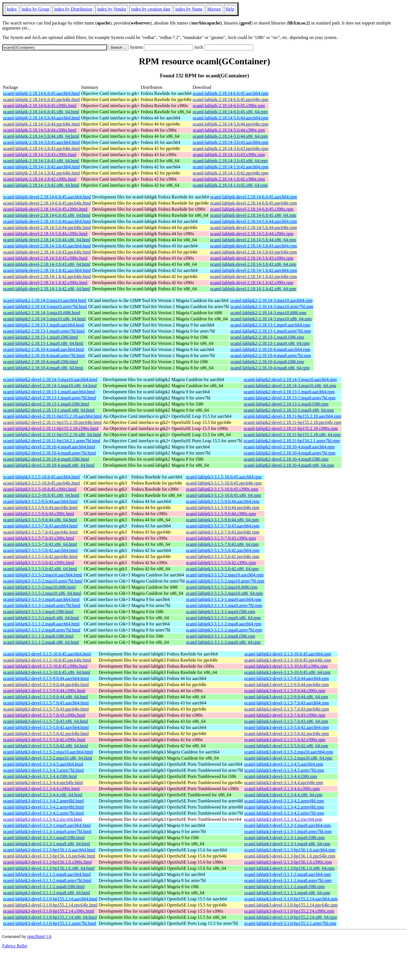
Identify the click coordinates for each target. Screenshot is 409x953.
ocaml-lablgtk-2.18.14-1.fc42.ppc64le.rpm (230, 173)
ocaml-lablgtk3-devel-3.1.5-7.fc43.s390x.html (44, 715)
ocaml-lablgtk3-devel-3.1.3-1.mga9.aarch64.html (47, 825)
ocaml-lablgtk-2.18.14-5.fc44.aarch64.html (41, 118)
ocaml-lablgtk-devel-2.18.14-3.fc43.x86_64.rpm (253, 264)
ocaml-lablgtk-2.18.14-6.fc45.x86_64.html (41, 111)
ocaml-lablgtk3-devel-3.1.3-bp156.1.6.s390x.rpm (288, 862)
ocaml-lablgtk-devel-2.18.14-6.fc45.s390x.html (45, 209)
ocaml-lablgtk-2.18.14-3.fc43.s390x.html (40, 154)
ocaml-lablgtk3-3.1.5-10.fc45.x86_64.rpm (223, 495)
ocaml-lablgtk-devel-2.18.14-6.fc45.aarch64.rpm (253, 197)
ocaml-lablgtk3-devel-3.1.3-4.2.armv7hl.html (43, 813)
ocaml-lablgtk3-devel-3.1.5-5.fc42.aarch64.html (46, 727)
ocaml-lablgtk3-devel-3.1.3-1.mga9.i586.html (44, 837)
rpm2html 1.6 (39, 936)
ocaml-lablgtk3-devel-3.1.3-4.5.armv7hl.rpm (284, 770)
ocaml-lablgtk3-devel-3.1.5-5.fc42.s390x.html (44, 739)
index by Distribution (73, 9)
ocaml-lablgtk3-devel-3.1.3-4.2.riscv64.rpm (283, 819)
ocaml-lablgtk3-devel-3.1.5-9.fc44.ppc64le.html (46, 684)
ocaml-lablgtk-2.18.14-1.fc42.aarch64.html (41, 166)
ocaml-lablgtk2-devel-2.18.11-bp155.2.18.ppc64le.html (52, 422)
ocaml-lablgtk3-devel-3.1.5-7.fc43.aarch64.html (46, 703)
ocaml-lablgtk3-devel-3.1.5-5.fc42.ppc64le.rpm (286, 733)
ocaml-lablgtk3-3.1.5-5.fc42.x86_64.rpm (222, 568)
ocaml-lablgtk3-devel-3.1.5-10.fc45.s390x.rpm (286, 666)
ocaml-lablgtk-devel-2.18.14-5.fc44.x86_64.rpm (253, 239)
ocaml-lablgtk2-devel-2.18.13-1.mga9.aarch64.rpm (288, 391)
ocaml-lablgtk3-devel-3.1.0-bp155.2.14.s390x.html (48, 911)
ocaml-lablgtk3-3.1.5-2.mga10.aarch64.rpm (224, 575)
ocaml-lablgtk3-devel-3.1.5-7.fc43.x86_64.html (45, 721)
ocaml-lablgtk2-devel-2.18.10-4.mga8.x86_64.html (48, 465)
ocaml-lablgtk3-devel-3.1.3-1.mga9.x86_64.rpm (287, 843)
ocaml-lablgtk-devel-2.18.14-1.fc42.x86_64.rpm (253, 288)
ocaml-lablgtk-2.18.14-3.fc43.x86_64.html (41, 160)
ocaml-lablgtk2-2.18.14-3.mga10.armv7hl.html (45, 306)
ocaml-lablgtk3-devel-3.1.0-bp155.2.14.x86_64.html (50, 917)
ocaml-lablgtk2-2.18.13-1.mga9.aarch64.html (43, 325)
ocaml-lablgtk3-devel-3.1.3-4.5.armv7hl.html (43, 770)
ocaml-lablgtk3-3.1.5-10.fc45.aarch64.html (41, 477)
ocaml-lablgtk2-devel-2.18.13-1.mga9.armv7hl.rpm (289, 398)
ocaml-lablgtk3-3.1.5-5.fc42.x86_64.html (40, 568)
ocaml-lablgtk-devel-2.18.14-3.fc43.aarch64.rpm (253, 246)
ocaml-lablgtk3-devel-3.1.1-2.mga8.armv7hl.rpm (288, 880)
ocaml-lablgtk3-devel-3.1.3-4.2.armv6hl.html (43, 801)
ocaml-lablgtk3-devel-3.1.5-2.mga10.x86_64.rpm (288, 758)
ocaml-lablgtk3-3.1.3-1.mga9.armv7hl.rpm (224, 605)
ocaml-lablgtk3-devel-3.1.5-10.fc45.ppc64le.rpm (287, 660)
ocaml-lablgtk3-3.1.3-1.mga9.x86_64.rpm (223, 617)
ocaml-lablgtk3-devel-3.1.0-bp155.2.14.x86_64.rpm (290, 917)
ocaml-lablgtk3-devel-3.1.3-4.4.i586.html (40, 776)
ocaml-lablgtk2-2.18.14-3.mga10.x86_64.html (44, 318)
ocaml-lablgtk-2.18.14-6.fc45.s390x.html (40, 105)
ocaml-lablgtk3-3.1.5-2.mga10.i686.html (39, 587)
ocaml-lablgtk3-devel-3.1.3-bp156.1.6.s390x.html (47, 862)
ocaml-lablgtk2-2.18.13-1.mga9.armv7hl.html (44, 331)
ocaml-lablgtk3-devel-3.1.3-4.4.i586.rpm (280, 776)
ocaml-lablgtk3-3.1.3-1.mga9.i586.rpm (220, 611)
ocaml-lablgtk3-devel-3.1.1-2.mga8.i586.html (44, 886)
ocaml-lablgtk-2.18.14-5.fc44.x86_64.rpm (230, 136)
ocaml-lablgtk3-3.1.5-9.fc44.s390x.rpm (221, 513)
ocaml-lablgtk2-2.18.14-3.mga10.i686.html (41, 312)
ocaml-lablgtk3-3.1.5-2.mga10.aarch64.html (42, 575)
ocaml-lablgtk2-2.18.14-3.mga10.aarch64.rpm (271, 300)
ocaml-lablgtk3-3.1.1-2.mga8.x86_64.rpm (223, 642)
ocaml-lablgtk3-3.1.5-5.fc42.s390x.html (38, 562)
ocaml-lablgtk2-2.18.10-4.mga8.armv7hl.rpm (270, 355)
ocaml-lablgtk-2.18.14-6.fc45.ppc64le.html (41, 99)
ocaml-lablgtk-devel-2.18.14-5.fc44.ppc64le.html (47, 227)
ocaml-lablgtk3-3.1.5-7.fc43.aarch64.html (40, 526)
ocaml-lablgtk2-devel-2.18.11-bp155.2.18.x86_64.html (52, 434)
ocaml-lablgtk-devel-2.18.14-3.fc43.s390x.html (45, 258)
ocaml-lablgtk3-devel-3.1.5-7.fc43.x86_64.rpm (286, 721)
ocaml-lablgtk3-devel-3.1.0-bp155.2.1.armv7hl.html (49, 923)
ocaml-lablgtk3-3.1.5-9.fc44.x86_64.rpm (222, 519)
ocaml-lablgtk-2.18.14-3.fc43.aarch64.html (41, 142)
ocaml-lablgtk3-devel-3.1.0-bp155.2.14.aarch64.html (50, 898)
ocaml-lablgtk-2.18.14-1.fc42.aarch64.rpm (230, 166)
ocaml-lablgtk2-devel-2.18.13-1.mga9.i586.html (46, 404)
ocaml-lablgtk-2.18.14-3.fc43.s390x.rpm (229, 154)
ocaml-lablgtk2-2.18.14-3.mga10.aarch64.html (44, 300)
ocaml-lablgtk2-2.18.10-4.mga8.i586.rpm (267, 361)
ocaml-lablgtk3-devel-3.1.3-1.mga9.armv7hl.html (47, 831)
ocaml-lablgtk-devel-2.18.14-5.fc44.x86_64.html (46, 239)
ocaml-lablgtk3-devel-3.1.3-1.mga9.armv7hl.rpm (288, 831)
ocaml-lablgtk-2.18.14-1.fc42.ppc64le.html (41, 173)
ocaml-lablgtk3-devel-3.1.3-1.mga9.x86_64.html (46, 843)
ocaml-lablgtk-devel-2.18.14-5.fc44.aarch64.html (47, 221)
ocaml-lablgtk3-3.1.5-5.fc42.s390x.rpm (221, 562)
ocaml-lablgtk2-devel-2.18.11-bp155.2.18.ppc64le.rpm (292, 422)
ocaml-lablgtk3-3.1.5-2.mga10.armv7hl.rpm (225, 581)
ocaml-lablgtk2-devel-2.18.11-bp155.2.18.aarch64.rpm (292, 416)
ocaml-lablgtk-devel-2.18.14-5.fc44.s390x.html (45, 233)
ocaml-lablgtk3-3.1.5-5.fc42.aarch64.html (40, 550)
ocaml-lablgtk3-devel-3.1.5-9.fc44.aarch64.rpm (286, 678)
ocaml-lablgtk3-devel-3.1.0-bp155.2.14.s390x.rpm (289, 911)
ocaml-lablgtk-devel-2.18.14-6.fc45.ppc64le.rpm (253, 203)
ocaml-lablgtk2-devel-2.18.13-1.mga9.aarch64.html (49, 391)
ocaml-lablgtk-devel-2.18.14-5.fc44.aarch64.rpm (253, 221)
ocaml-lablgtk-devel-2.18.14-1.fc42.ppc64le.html (47, 276)
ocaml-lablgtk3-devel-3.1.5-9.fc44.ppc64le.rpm (286, 684)
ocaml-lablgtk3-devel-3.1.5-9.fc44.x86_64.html (45, 696)
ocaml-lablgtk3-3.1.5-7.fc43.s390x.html (38, 538)
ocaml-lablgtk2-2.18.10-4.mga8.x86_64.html (43, 367)
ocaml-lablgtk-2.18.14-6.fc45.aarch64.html (41, 93)
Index (12, 9)
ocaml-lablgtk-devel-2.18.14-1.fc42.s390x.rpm (252, 282)
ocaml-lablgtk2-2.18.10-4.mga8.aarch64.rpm (270, 349)
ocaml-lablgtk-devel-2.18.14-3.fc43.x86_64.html (46, 264)
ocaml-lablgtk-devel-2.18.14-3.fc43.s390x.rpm (252, 258)
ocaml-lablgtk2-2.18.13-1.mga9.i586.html (40, 337)
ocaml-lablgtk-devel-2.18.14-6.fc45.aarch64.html (47, 197)
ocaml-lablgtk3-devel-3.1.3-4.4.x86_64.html (42, 794)
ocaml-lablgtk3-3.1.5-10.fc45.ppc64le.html (41, 483)
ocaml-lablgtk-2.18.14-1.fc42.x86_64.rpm (230, 185)
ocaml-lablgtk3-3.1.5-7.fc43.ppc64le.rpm (222, 532)
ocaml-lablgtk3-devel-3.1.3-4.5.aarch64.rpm (283, 764)
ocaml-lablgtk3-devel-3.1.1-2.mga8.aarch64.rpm (287, 874)
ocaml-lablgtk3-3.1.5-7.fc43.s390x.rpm (221, 538)
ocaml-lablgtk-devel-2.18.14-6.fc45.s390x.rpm (252, 209)
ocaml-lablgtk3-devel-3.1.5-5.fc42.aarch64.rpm (286, 727)
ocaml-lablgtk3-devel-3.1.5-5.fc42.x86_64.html (45, 745)
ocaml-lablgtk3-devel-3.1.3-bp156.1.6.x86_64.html (49, 868)
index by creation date (151, 9)
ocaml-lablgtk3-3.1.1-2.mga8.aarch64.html (41, 624)
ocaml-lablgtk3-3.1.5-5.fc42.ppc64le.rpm (222, 556)
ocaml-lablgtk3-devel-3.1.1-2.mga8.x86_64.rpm (287, 892)
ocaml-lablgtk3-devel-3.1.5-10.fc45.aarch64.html (47, 654)
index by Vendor (111, 9)
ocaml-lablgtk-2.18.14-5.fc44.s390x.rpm (229, 130)
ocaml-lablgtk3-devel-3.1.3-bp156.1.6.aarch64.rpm (290, 850)
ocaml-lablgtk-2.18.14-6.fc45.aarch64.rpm (230, 93)
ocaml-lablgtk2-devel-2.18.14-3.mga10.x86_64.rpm (289, 385)
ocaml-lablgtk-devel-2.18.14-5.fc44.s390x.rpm (252, 233)
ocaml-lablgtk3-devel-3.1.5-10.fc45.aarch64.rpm (287, 654)
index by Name (189, 9)
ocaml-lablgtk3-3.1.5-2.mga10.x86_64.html (42, 593)
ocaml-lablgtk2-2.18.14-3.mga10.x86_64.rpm (271, 318)
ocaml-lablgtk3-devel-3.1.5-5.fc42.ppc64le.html (46, 733)
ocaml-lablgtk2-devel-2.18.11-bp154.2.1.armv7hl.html (51, 440)
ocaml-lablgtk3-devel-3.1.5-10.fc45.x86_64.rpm (287, 672)
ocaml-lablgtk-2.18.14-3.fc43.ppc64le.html (41, 148)
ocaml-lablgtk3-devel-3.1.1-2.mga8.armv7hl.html (47, 880)
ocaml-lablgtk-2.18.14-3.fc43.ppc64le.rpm (230, 148)
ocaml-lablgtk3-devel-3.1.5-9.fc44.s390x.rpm (285, 690)
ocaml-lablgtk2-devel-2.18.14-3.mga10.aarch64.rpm (290, 379)
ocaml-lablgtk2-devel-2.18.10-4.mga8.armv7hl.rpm (289, 453)
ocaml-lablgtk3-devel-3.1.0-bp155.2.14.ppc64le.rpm (291, 905)
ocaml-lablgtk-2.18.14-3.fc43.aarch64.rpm (230, 142)
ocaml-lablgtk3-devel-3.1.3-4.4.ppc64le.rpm (283, 782)
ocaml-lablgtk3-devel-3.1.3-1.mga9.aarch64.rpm (287, 825)
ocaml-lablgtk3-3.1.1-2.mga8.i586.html (38, 636)
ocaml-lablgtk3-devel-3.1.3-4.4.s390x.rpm (282, 788)
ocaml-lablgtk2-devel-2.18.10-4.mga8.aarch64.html (49, 446)
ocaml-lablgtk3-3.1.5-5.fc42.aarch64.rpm (222, 550)
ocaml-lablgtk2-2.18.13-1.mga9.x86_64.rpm (270, 343)
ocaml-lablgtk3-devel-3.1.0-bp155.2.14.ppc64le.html (50, 905)
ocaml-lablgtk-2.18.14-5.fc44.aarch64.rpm (230, 118)
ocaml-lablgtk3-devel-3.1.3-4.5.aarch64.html (43, 764)
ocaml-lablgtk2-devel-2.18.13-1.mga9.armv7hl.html (49, 398)
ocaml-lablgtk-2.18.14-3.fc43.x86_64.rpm (230, 160)
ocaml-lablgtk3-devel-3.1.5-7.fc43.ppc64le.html (46, 709)
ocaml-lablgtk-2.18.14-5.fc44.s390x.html (40, 130)
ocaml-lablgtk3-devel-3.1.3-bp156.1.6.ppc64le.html (49, 856)
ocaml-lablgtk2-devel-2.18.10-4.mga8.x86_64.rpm (288, 465)
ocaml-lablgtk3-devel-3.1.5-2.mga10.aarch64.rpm (288, 752)
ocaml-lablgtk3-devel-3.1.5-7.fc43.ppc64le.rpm (286, 709)
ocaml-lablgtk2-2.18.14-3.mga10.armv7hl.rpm (271, 306)
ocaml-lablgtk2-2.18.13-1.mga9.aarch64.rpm (270, 325)
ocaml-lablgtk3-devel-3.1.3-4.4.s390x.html (41, 788)
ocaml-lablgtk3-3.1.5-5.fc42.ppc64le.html (40, 556)
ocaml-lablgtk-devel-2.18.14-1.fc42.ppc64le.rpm (253, 276)
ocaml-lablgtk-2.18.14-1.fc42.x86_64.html (41, 185)
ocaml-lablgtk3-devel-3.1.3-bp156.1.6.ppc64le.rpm (290, 856)
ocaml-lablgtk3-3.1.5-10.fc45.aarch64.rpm (224, 477)
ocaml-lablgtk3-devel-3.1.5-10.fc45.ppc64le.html (47, 660)
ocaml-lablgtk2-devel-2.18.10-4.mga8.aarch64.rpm (288, 446)
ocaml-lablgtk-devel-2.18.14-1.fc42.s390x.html (45, 282)
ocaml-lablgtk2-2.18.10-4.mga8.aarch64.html (43, 349)
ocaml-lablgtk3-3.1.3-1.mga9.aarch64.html (41, 599)
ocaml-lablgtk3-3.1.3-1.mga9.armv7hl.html (41, 605)
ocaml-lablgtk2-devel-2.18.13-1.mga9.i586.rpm (285, 404)
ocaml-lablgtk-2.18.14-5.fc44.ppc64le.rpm (230, 124)
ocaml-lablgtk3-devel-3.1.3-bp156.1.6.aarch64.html (49, 850)
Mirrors (214, 9)
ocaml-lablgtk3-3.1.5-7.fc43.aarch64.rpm (222, 526)
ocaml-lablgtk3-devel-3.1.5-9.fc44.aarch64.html (46, 678)
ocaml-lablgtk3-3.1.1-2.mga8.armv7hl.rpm (224, 630)
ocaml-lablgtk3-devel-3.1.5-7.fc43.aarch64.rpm (286, 703)
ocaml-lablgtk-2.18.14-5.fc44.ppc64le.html (41, 124)
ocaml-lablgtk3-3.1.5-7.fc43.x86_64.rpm (222, 544)
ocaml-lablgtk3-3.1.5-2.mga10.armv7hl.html (43, 581)
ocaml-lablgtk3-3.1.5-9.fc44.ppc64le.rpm (222, 507)
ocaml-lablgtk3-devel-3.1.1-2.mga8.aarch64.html (47, 874)
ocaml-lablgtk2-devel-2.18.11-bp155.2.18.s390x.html (50, 428)
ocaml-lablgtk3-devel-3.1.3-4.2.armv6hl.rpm (284, 801)
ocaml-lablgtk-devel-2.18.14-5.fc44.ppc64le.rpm (253, 227)
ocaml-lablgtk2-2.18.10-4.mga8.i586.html (40, 361)
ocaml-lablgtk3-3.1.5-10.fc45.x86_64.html (41, 495)
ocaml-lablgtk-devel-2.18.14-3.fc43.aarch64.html (47, 246)
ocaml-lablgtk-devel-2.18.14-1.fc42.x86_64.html (46, 288)
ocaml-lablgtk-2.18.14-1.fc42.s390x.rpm (229, 179)
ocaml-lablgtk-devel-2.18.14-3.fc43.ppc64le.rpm (253, 252)
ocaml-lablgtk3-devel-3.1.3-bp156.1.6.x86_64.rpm (289, 868)
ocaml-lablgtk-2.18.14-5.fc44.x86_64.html (41, 136)
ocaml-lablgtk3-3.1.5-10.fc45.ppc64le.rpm (224, 483)
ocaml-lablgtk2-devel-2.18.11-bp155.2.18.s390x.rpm (290, 428)
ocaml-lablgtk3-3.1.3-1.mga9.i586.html (38, 611)
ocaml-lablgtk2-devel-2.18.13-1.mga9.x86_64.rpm (288, 410)
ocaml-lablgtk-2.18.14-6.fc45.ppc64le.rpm (230, 99)
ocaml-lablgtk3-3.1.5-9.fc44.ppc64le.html (40, 507)
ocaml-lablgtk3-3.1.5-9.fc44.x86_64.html (40, 519)
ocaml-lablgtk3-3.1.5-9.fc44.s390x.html (38, 513)
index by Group (35, 9)
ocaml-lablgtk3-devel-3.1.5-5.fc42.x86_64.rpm (286, 745)
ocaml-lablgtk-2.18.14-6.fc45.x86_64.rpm (230, 111)
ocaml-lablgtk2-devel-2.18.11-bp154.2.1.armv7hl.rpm (291, 440)
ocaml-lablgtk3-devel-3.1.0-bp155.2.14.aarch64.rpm (291, 898)
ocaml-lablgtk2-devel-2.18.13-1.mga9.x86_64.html (48, 410)
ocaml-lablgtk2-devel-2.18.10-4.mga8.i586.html (46, 459)
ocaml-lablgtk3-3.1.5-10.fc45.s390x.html (40, 489)
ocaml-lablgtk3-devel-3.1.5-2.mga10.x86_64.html (47, 758)
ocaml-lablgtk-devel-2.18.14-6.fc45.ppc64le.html (47, 203)
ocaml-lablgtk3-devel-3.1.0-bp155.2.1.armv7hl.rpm (290, 923)
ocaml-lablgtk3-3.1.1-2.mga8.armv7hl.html (41, 630)
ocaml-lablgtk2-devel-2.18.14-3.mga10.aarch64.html (50, 379)
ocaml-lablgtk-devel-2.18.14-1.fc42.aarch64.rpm (253, 270)
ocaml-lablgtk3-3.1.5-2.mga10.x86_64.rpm (224, 593)
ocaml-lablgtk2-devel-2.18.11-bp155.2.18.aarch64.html (52, 416)
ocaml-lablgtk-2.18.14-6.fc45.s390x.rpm (229, 105)
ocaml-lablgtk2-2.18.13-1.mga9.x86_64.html (43, 343)
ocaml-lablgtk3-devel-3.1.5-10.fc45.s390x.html (45, 666)
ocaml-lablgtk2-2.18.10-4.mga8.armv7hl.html (44, 355)
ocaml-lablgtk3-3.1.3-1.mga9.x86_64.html (41, 617)
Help (230, 9)
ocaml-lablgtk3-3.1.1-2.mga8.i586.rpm (220, 636)
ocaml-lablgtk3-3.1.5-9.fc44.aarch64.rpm (222, 501)
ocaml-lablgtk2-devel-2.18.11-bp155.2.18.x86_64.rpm (292, 434)
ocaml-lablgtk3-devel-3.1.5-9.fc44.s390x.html (44, 690)
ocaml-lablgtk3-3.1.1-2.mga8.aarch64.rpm (223, 624)
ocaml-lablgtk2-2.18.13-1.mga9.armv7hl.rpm (270, 331)
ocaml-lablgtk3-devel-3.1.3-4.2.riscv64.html (42, 819)
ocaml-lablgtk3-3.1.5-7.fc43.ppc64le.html (40, 532)
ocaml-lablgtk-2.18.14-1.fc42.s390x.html (40, 179)
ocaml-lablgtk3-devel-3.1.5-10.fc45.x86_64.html (46, 672)
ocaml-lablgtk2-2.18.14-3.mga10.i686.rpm (268, 312)
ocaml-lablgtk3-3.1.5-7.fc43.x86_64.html (40, 544)
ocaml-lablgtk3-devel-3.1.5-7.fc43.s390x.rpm (285, 715)
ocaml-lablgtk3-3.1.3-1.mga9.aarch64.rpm (223, 599)
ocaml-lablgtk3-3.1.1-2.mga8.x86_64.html (41, 642)
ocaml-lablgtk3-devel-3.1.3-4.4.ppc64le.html (43, 782)
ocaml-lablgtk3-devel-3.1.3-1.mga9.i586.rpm (284, 837)
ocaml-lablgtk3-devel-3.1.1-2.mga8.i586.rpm (284, 886)
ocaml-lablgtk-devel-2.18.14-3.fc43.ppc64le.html (47, 252)
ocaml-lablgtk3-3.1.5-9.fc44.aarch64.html (40, 501)
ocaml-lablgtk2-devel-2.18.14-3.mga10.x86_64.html (50, 385)
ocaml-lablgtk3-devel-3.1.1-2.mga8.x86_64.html (46, 892)
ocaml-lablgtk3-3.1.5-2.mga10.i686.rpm (221, 587)
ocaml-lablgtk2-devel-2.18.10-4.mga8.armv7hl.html (49, 453)
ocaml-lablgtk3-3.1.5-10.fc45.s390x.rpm (222, 489)
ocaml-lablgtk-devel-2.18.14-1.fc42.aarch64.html (47, 270)
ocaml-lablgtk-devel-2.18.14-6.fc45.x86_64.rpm (253, 215)
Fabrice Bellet (14, 946)
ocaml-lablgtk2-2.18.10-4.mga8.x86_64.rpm (270, 367)
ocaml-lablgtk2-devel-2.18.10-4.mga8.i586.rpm (285, 459)
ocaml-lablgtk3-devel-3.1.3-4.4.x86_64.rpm (283, 794)
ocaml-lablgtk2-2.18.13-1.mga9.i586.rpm (267, 337)
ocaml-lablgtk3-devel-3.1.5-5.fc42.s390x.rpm (285, 739)
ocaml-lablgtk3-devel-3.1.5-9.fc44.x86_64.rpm (286, 696)
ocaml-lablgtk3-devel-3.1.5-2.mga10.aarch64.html (48, 752)
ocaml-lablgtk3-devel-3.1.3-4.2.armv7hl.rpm (284, 813)
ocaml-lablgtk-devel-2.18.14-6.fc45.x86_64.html (46, 215)
